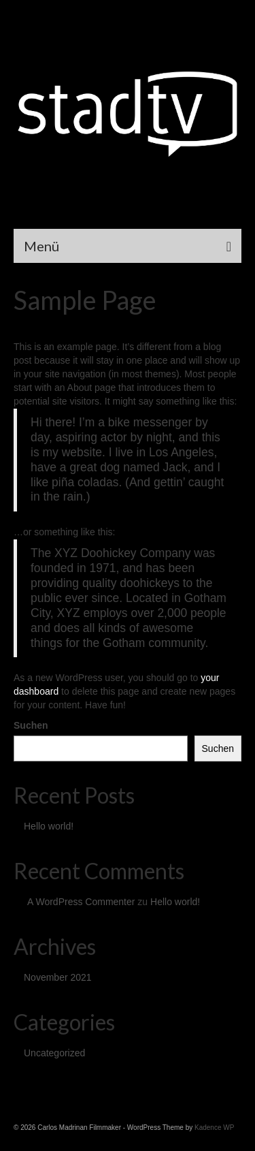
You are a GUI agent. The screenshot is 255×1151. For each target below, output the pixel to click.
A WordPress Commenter (81, 901)
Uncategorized (54, 1052)
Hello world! (48, 826)
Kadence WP (214, 1127)
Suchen (31, 725)
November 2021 (58, 977)
